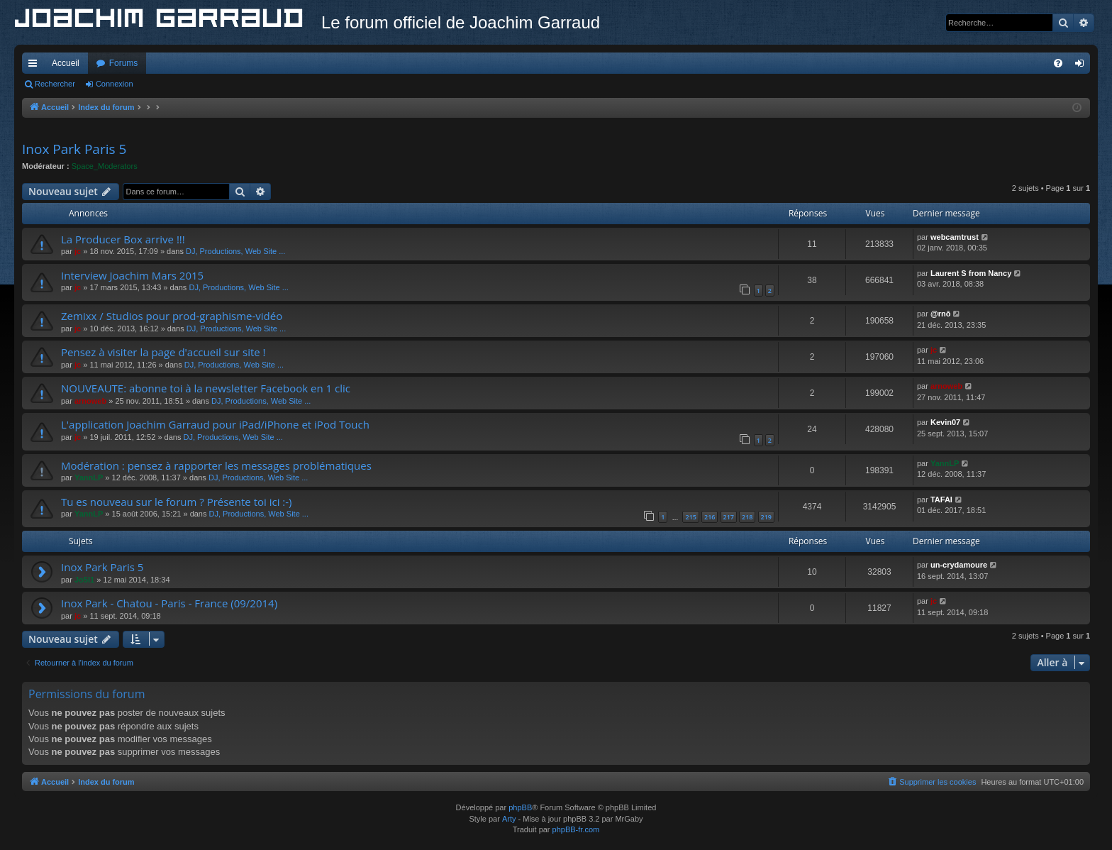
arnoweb (90, 401)
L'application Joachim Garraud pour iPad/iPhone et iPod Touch (215, 424)
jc (77, 251)
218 (747, 516)
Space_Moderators (105, 166)
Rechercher (55, 83)
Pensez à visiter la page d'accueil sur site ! (163, 352)
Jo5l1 (84, 579)
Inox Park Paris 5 (74, 149)
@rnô (940, 313)
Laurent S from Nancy (970, 273)
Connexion (114, 83)
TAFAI (941, 499)
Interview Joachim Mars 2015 (132, 275)
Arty (509, 819)
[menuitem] (1058, 63)
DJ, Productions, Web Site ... (235, 251)
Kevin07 (945, 422)
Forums (123, 63)
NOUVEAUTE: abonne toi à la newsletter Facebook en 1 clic (205, 388)
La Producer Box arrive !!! (123, 239)
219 (766, 516)
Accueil (65, 63)
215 (690, 516)
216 (709, 516)
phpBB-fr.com (576, 829)
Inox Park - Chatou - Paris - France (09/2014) (169, 603)
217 (728, 516)
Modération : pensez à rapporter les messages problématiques (216, 465)
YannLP (88, 477)
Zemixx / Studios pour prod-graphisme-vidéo (171, 316)
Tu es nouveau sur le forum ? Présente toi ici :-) (176, 502)
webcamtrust (954, 237)
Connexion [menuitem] (1082, 66)
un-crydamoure (958, 565)
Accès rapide (35, 66)
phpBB (520, 807)
